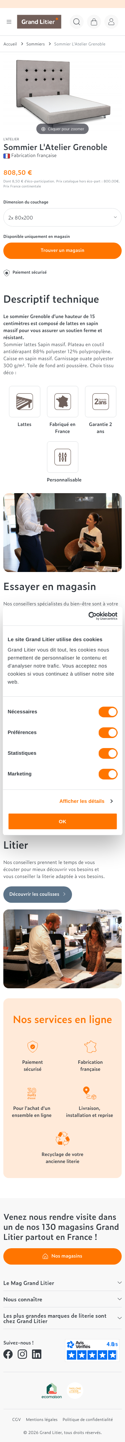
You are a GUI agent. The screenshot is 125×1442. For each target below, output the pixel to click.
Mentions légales (42, 1419)
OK (62, 821)
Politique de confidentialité (88, 1419)
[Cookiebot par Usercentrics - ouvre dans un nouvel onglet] (89, 616)
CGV (16, 1419)
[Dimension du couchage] (62, 217)
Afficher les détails (81, 801)
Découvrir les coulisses (37, 893)
